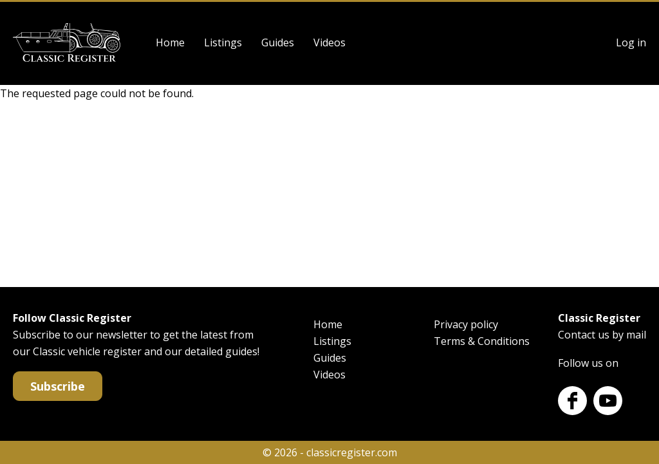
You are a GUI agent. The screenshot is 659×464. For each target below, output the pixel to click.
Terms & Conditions (482, 341)
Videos (329, 42)
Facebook (572, 400)
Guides (277, 42)
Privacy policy (466, 324)
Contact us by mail (602, 335)
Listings (223, 42)
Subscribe (57, 386)
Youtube (607, 400)
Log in (631, 42)
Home (170, 42)
